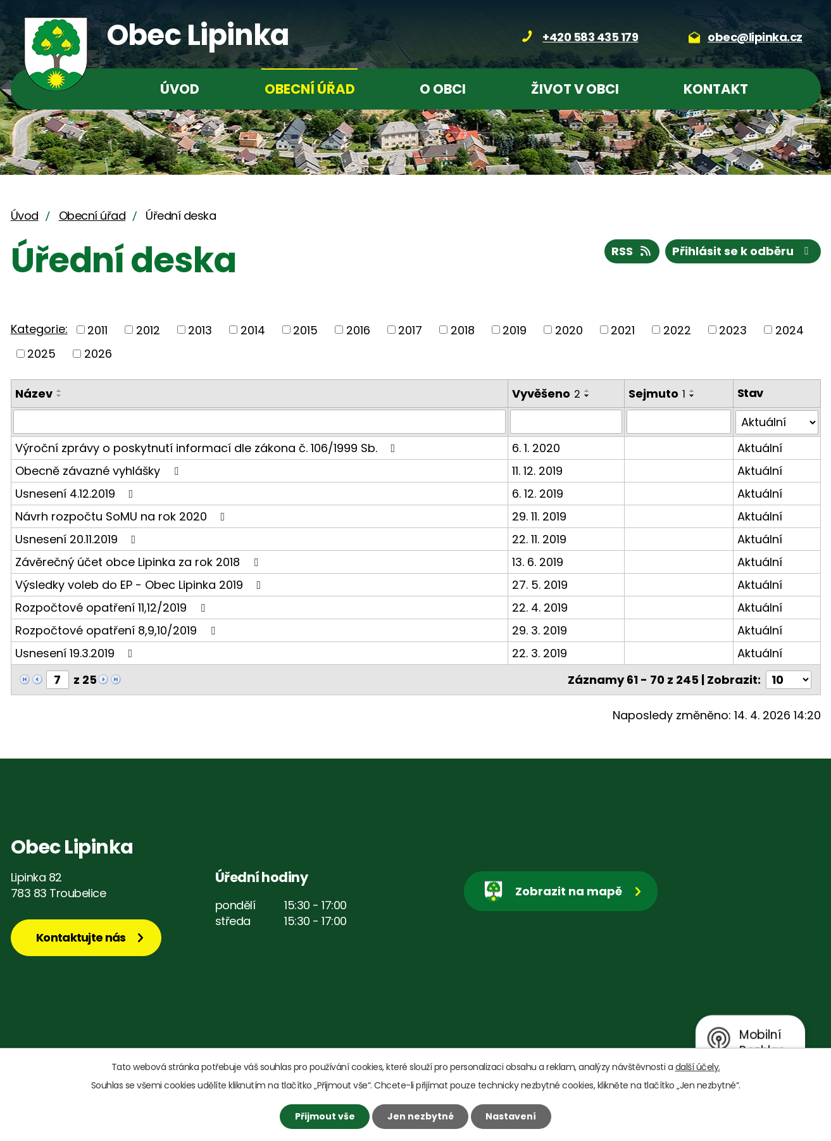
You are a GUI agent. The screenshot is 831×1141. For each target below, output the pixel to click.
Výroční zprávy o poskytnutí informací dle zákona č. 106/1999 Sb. (208, 447)
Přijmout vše (325, 1116)
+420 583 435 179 (590, 37)
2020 (569, 329)
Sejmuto (656, 393)
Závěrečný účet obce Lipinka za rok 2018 (139, 561)
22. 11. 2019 (539, 538)
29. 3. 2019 (539, 630)
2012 (148, 329)
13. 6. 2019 (537, 561)
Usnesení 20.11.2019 (78, 538)
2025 (41, 354)
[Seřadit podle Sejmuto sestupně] (692, 395)
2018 (463, 329)
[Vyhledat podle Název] (259, 422)
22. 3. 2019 (539, 652)
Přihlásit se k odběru (743, 251)
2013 (200, 329)
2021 (623, 329)
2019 (515, 329)
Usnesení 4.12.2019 (77, 493)
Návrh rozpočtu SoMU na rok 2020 (122, 516)
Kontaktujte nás (81, 937)
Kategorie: (39, 329)
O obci (443, 89)
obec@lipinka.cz (755, 37)
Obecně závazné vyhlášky (99, 470)
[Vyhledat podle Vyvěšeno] (566, 422)
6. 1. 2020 (536, 447)
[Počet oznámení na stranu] (788, 679)
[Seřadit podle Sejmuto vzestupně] (692, 390)
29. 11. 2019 (539, 516)
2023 (733, 329)
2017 (410, 329)
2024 (789, 329)
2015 (305, 329)
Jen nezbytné (420, 1116)
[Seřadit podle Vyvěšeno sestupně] (587, 395)
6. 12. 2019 (537, 493)
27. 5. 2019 (540, 584)
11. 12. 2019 (537, 470)
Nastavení (510, 1116)
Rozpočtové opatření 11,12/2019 (112, 607)
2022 (677, 329)
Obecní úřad (310, 89)
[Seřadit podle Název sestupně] (59, 395)
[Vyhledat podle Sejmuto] (679, 422)
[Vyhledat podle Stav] (776, 422)
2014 (253, 329)
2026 (98, 354)
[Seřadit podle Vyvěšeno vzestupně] (587, 390)
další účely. (697, 1067)
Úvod (179, 89)
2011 (97, 329)
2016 (358, 329)
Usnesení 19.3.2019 (76, 652)
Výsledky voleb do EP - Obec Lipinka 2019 (140, 584)
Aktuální (759, 447)
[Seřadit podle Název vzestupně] (59, 390)
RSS (632, 251)
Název (34, 393)
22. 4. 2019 (540, 607)
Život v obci (575, 89)
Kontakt (716, 89)
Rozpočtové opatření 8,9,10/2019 (117, 630)
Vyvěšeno (546, 393)
